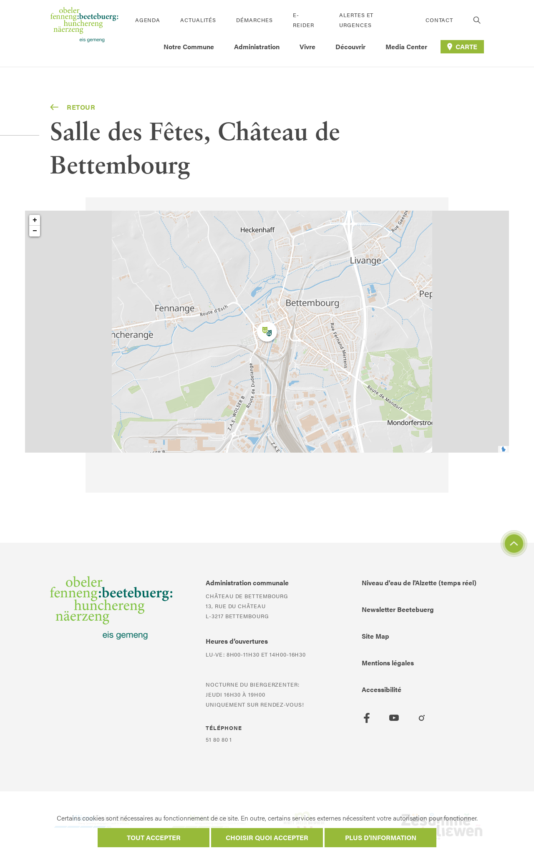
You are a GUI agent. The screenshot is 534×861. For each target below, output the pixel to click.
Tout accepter (154, 837)
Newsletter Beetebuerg (398, 609)
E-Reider (303, 20)
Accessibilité (381, 689)
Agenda (147, 20)
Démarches (254, 20)
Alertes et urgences (356, 20)
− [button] (35, 231)
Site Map (375, 636)
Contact (439, 20)
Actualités (198, 20)
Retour (73, 107)
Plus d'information (380, 837)
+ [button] (35, 220)
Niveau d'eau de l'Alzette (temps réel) (419, 582)
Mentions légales (388, 662)
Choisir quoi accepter (267, 837)
